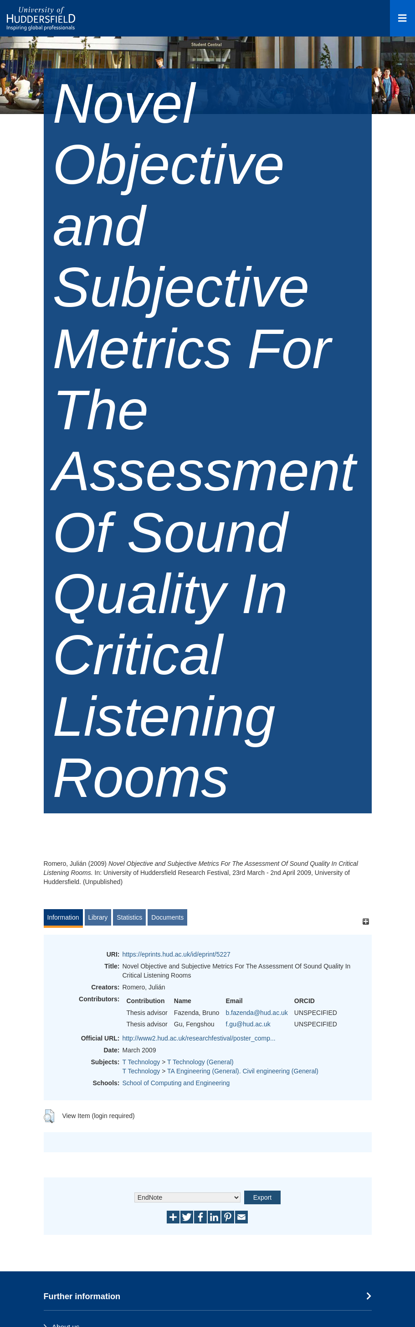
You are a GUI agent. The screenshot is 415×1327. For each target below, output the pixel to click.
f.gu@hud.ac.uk (247, 1024)
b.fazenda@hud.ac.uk (256, 1012)
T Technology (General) (200, 1062)
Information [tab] (63, 917)
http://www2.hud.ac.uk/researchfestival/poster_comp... (199, 1038)
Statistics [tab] (129, 917)
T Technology (141, 1062)
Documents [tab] (167, 917)
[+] (366, 921)
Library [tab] (98, 917)
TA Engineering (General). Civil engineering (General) (242, 1071)
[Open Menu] (402, 18)
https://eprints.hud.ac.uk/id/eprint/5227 (177, 954)
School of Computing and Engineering (176, 1083)
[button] (49, 1116)
